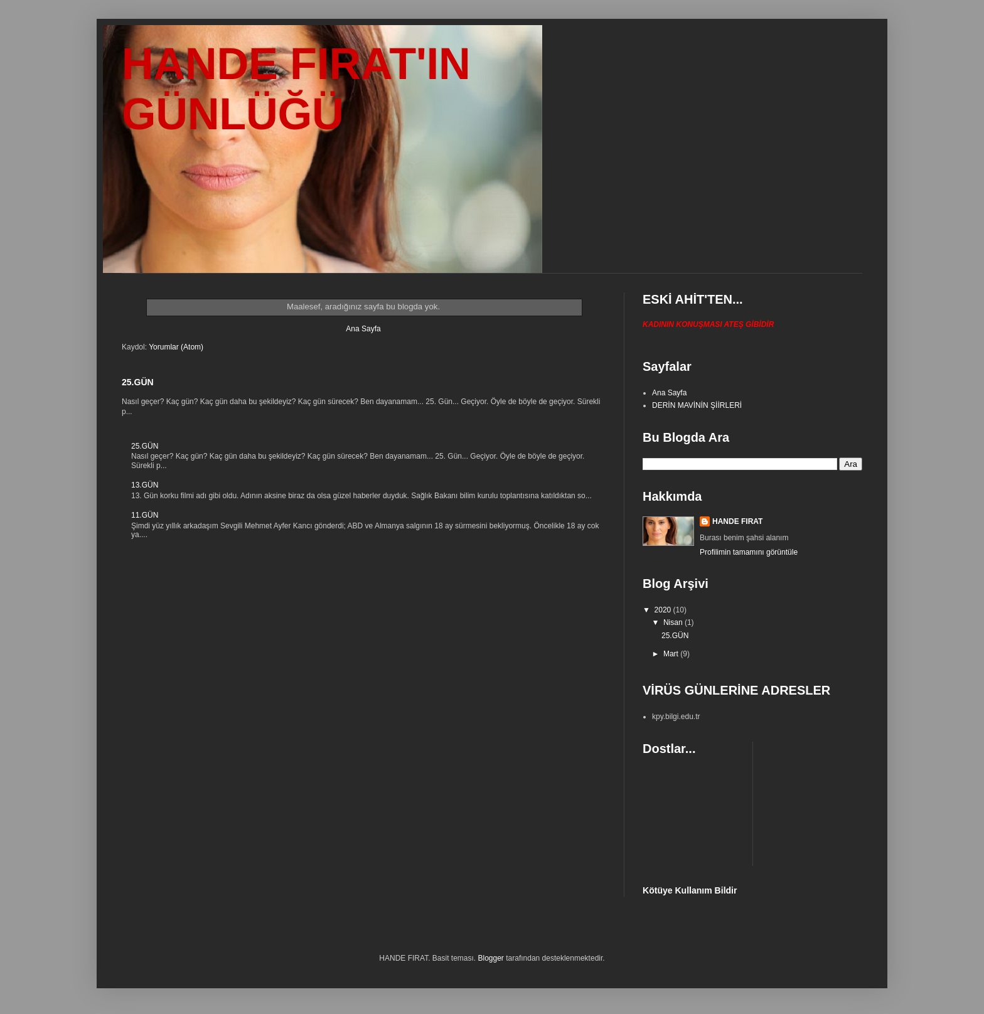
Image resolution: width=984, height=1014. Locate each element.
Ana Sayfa (363, 328)
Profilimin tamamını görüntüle (749, 552)
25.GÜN (138, 382)
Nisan (674, 622)
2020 (664, 610)
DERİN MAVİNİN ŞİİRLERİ (697, 405)
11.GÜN (144, 515)
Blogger (491, 958)
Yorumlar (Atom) (176, 347)
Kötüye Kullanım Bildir (690, 890)
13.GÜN (144, 485)
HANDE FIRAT (737, 521)
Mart (671, 653)
